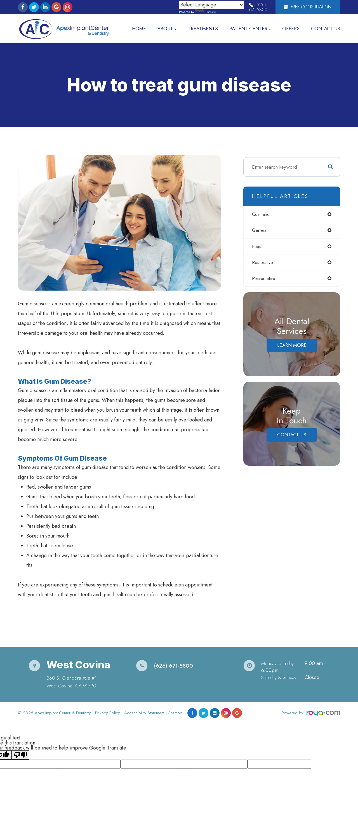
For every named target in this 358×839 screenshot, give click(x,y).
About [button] (167, 28)
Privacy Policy (107, 713)
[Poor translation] (20, 755)
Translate (205, 12)
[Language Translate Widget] (211, 5)
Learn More (292, 347)
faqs (256, 247)
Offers (291, 28)
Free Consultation (307, 7)
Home (139, 28)
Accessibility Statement (144, 713)
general (260, 230)
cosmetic (262, 214)
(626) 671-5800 (258, 7)
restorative (263, 263)
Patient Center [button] (250, 28)
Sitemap (175, 713)
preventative (264, 280)
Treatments (203, 28)
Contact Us (325, 28)
